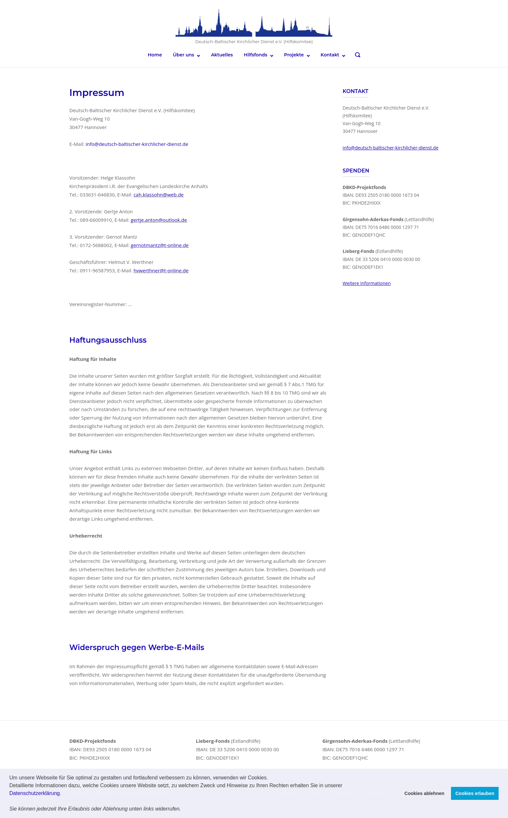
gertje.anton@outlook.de (159, 220)
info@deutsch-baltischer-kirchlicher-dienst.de (137, 144)
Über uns (183, 55)
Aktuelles (222, 55)
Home (155, 55)
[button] (183, 810)
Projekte (294, 55)
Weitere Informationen (367, 283)
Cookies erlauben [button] (475, 793)
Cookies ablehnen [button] (424, 793)
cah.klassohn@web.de (158, 194)
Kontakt (330, 55)
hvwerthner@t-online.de (161, 270)
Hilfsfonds (255, 55)
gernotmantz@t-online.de (160, 245)
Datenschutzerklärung (34, 793)
